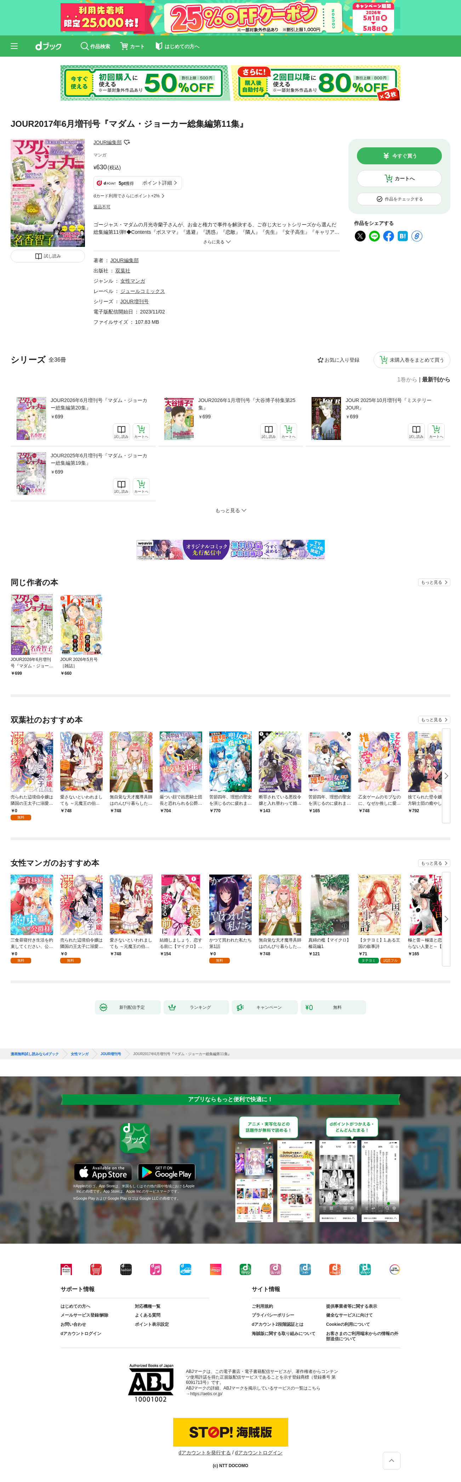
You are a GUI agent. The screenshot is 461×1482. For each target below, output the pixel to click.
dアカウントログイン (81, 1333)
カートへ (405, 178)
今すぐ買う (404, 156)
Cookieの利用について (348, 1324)
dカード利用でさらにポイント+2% (126, 195)
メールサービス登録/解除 (84, 1315)
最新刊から (436, 380)
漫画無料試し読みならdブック (35, 1054)
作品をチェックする (404, 199)
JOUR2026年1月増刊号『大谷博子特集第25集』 (247, 404)
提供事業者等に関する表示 (351, 1306)
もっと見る (431, 582)
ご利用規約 (262, 1306)
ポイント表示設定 (152, 1324)
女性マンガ (132, 281)
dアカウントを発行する (204, 1452)
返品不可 (101, 206)
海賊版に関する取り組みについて (283, 1333)
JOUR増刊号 (134, 301)
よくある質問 (147, 1315)
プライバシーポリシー (273, 1315)
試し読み (52, 256)
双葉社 (122, 270)
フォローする (126, 142)
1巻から (407, 380)
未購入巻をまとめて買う (417, 360)
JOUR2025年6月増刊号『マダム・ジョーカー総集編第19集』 (99, 459)
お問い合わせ (73, 1324)
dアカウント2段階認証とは (277, 1324)
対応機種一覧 (147, 1306)
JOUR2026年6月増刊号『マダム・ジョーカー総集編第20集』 (99, 404)
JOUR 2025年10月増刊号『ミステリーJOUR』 (389, 404)
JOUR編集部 (107, 142)
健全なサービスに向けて (349, 1315)
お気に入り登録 (342, 360)
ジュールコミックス (142, 291)
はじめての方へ (75, 1306)
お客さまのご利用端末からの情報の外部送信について (362, 1336)
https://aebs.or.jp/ (206, 1393)
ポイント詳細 (157, 183)
